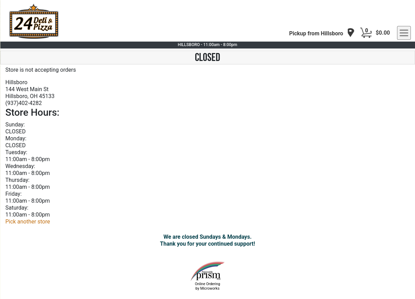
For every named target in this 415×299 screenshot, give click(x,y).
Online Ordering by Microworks (207, 286)
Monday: (16, 138)
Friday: (14, 194)
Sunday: (15, 124)
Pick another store (28, 221)
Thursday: (18, 180)
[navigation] (322, 33)
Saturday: (17, 207)
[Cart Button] (366, 33)
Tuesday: (16, 152)
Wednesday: (20, 166)
